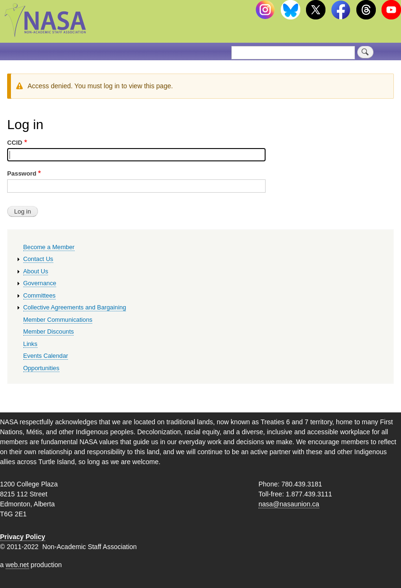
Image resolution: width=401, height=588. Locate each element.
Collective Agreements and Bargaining (74, 307)
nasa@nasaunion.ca (288, 504)
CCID (14, 142)
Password (21, 173)
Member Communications (58, 319)
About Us (35, 271)
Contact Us (38, 258)
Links (30, 343)
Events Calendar (45, 355)
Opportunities (41, 368)
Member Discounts (48, 331)
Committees (39, 295)
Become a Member (49, 247)
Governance (40, 283)
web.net (17, 565)
